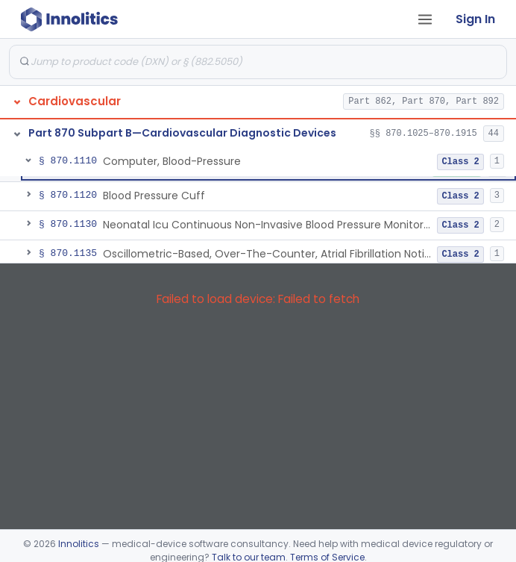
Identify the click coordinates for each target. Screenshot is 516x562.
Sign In (475, 19)
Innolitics (78, 543)
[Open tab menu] (425, 19)
